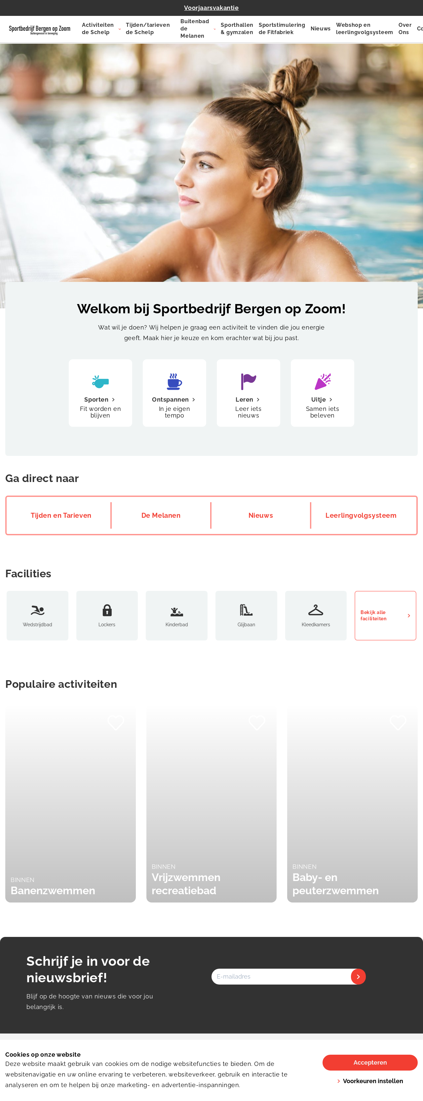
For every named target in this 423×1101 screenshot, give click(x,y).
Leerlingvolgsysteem (361, 515)
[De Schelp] (39, 29)
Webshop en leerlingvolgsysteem (364, 28)
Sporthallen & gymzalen (237, 28)
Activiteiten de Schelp (98, 28)
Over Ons (405, 28)
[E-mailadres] (288, 977)
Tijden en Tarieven (61, 515)
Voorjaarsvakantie (211, 7)
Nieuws (321, 28)
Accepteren (370, 1062)
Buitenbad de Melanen (194, 28)
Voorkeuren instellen (370, 1081)
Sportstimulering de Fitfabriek (282, 28)
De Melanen (161, 515)
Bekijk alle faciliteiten (385, 615)
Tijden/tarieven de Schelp (148, 28)
